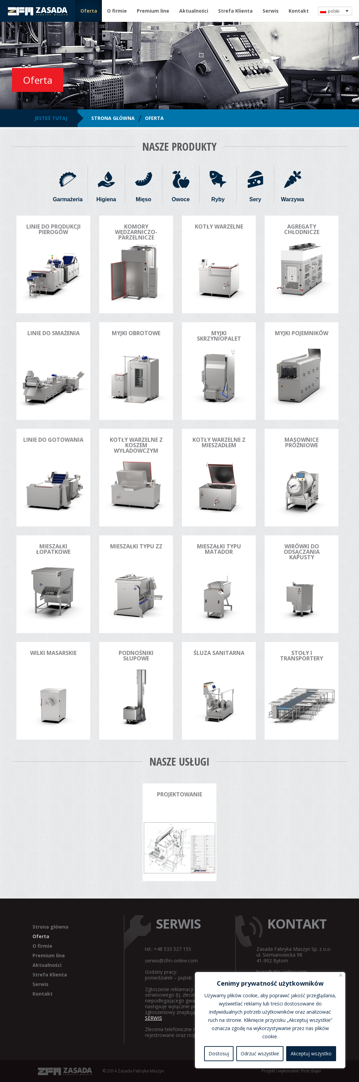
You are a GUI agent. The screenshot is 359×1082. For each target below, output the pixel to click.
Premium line (153, 11)
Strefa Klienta (235, 11)
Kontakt (299, 11)
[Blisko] (340, 975)
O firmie (117, 11)
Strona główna (50, 926)
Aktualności (193, 11)
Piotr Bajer (311, 1071)
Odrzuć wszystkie (260, 1053)
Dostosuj (219, 1053)
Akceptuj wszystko (311, 1053)
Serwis (271, 11)
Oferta (88, 11)
